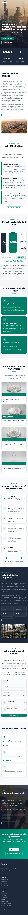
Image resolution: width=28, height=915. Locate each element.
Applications (3, 895)
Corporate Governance (6, 903)
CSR (2, 907)
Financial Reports (4, 901)
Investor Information (14, 209)
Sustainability (4, 897)
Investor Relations (7, 42)
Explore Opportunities (9, 824)
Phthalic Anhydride (5, 879)
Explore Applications (14, 559)
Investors (3, 899)
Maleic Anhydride (4, 881)
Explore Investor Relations (13, 853)
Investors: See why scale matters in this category (14, 563)
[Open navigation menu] (25, 2)
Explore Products (7, 38)
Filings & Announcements (6, 905)
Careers (3, 909)
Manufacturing (4, 893)
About (2, 891)
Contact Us (14, 849)
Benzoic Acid (4, 883)
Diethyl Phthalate (4, 885)
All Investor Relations (14, 780)
